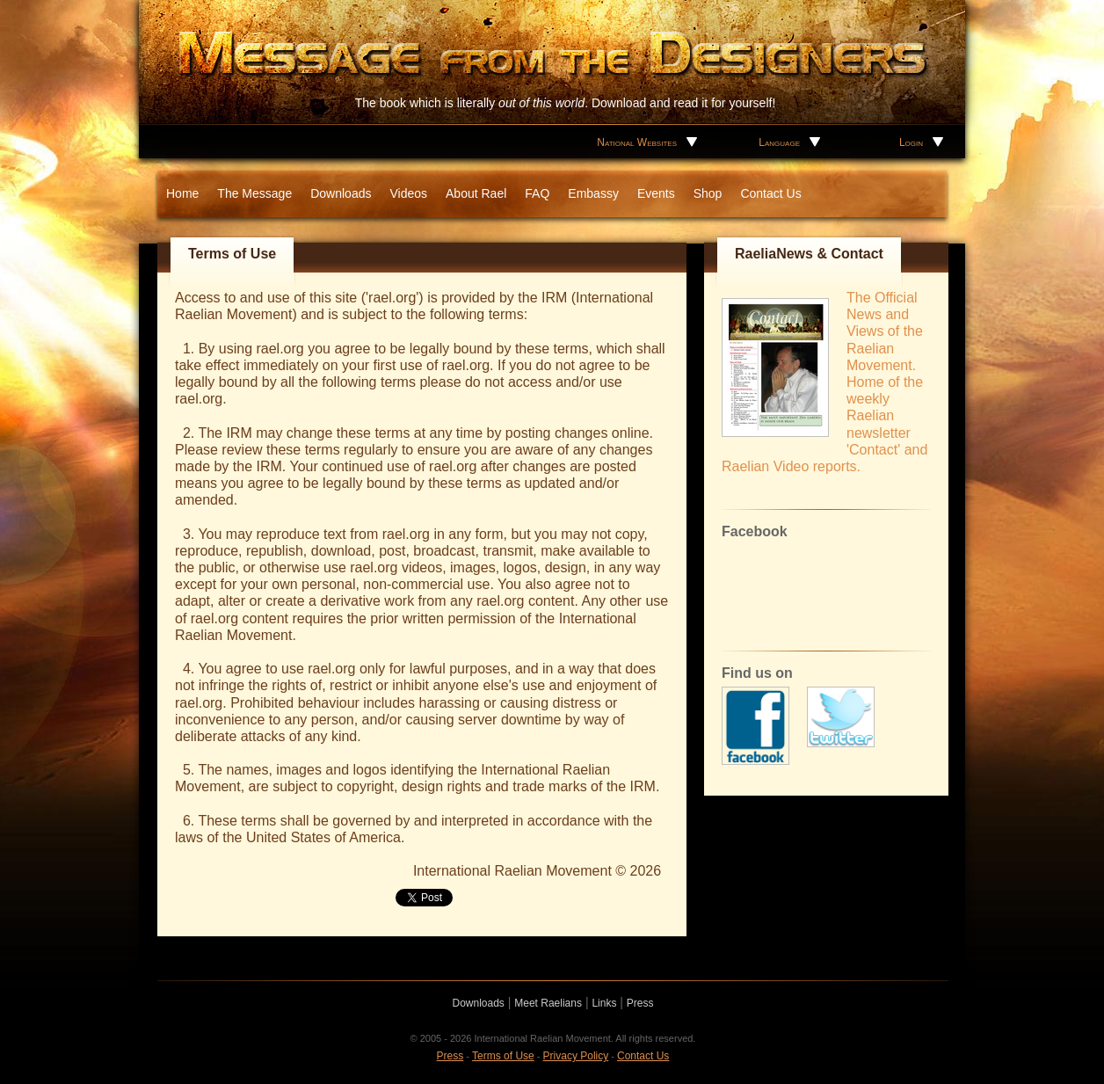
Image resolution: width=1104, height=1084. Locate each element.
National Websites (637, 142)
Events (656, 193)
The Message (254, 193)
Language (779, 142)
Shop (708, 193)
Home (182, 193)
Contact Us (770, 193)
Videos (408, 193)
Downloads (340, 193)
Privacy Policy (576, 1056)
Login (911, 142)
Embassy (593, 193)
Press (640, 1003)
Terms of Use (503, 1056)
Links (604, 1003)
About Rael (476, 193)
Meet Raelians (548, 1003)
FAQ (537, 193)
